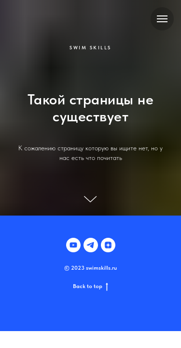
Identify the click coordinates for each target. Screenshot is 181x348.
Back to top (90, 286)
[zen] (108, 245)
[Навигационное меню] (162, 18)
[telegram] (91, 245)
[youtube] (73, 245)
